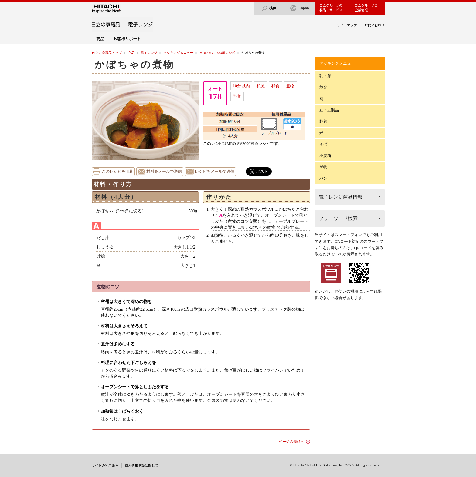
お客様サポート (127, 38)
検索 (269, 8)
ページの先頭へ (291, 441)
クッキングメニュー (178, 53)
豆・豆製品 (329, 110)
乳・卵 (325, 76)
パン (323, 178)
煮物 (290, 85)
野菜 (237, 96)
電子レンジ (149, 53)
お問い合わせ (375, 25)
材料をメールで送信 (164, 171)
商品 (131, 53)
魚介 (323, 87)
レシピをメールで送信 (214, 171)
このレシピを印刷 (117, 171)
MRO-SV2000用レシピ (217, 53)
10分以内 (241, 85)
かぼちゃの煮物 (135, 64)
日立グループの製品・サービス (331, 7)
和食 (275, 85)
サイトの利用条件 (105, 465)
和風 (260, 85)
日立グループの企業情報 (366, 7)
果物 (323, 167)
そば (323, 144)
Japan (299, 8)
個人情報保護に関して (141, 465)
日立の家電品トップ (107, 53)
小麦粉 (325, 155)
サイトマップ (347, 25)
